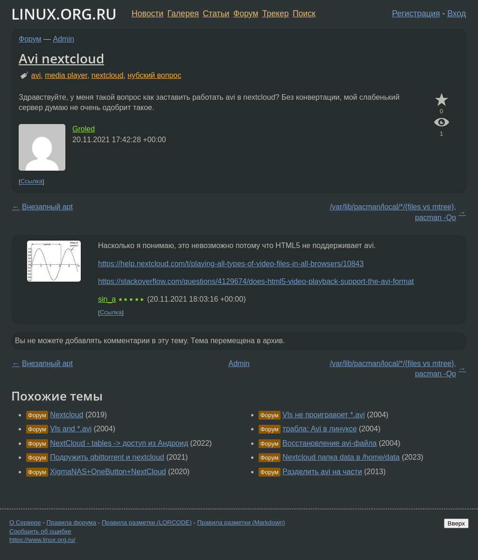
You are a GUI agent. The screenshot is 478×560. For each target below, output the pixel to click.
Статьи (216, 13)
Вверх (456, 523)
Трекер (275, 13)
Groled (83, 129)
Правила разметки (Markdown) (241, 522)
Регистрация (416, 13)
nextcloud (107, 75)
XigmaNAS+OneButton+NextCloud (108, 472)
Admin (63, 39)
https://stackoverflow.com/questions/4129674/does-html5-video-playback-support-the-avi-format (256, 281)
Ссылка (31, 181)
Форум (245, 13)
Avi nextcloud (61, 58)
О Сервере (25, 522)
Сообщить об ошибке (40, 531)
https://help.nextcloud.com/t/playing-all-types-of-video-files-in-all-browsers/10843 (231, 264)
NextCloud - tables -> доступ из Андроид (119, 443)
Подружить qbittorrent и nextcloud (107, 457)
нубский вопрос (154, 75)
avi (36, 75)
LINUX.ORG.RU (64, 14)
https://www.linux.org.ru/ (42, 539)
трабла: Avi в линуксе (319, 429)
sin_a (107, 299)
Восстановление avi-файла (329, 443)
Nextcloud (66, 415)
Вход (456, 13)
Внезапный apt (47, 207)
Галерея (183, 13)
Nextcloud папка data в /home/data (341, 457)
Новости (147, 13)
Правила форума (72, 522)
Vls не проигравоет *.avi (323, 415)
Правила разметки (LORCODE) (147, 522)
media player (66, 75)
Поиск (304, 13)
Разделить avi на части (322, 472)
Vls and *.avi (70, 429)
